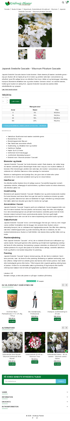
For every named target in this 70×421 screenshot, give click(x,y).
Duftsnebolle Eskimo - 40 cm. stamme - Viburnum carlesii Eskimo (57, 356)
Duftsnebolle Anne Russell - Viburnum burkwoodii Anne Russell (12, 356)
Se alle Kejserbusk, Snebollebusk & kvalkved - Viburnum (25, 126)
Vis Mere (12, 321)
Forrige (63, 285)
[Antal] (4, 101)
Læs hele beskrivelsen (9, 89)
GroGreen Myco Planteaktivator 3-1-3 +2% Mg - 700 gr (12, 314)
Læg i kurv (15, 101)
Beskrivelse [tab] (6, 130)
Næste (66, 285)
